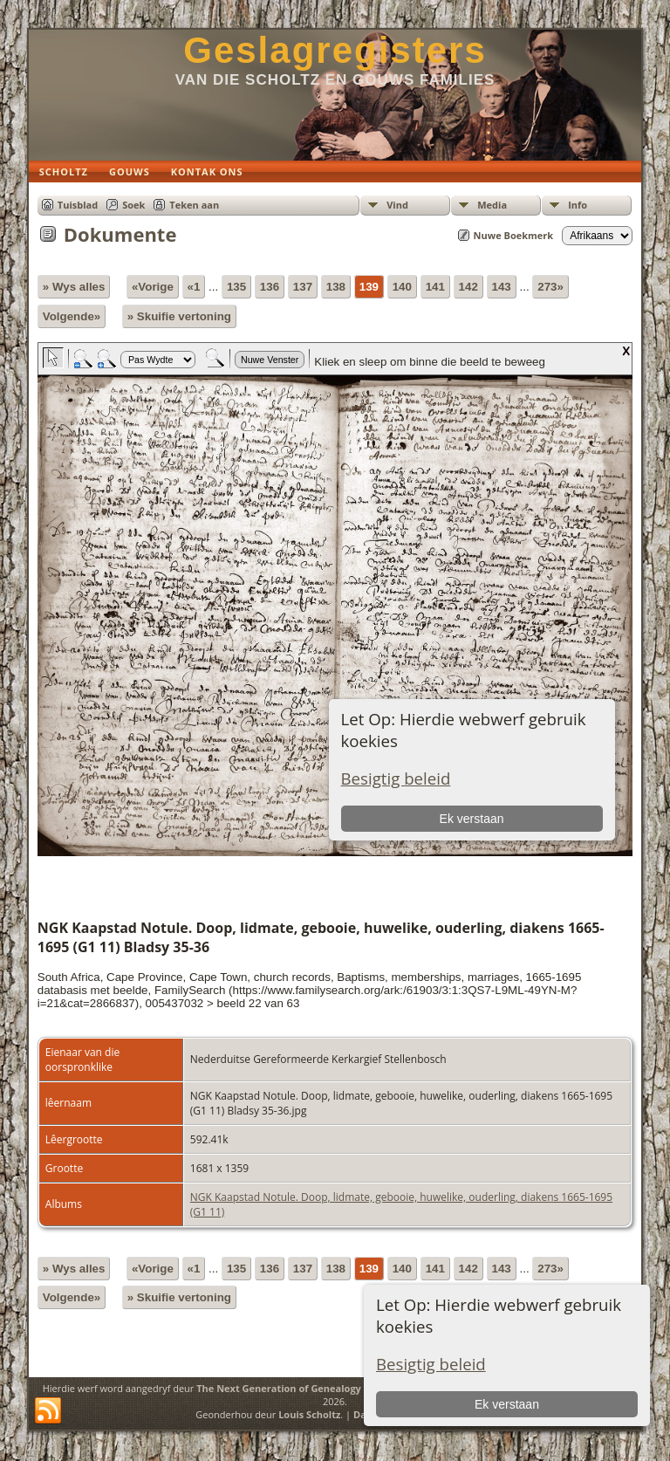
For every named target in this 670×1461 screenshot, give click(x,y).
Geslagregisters (335, 50)
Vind (397, 204)
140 (402, 286)
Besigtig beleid (431, 1364)
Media (492, 204)
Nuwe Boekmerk (514, 235)
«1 (194, 286)
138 (335, 286)
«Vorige (153, 286)
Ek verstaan (507, 1404)
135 (236, 286)
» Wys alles (74, 286)
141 (435, 286)
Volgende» (71, 316)
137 (302, 286)
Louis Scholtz (309, 1414)
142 (468, 286)
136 (269, 286)
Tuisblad (78, 204)
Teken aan (194, 204)
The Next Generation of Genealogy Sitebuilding (308, 1388)
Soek (133, 204)
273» (550, 286)
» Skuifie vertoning (179, 316)
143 (501, 286)
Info (577, 204)
